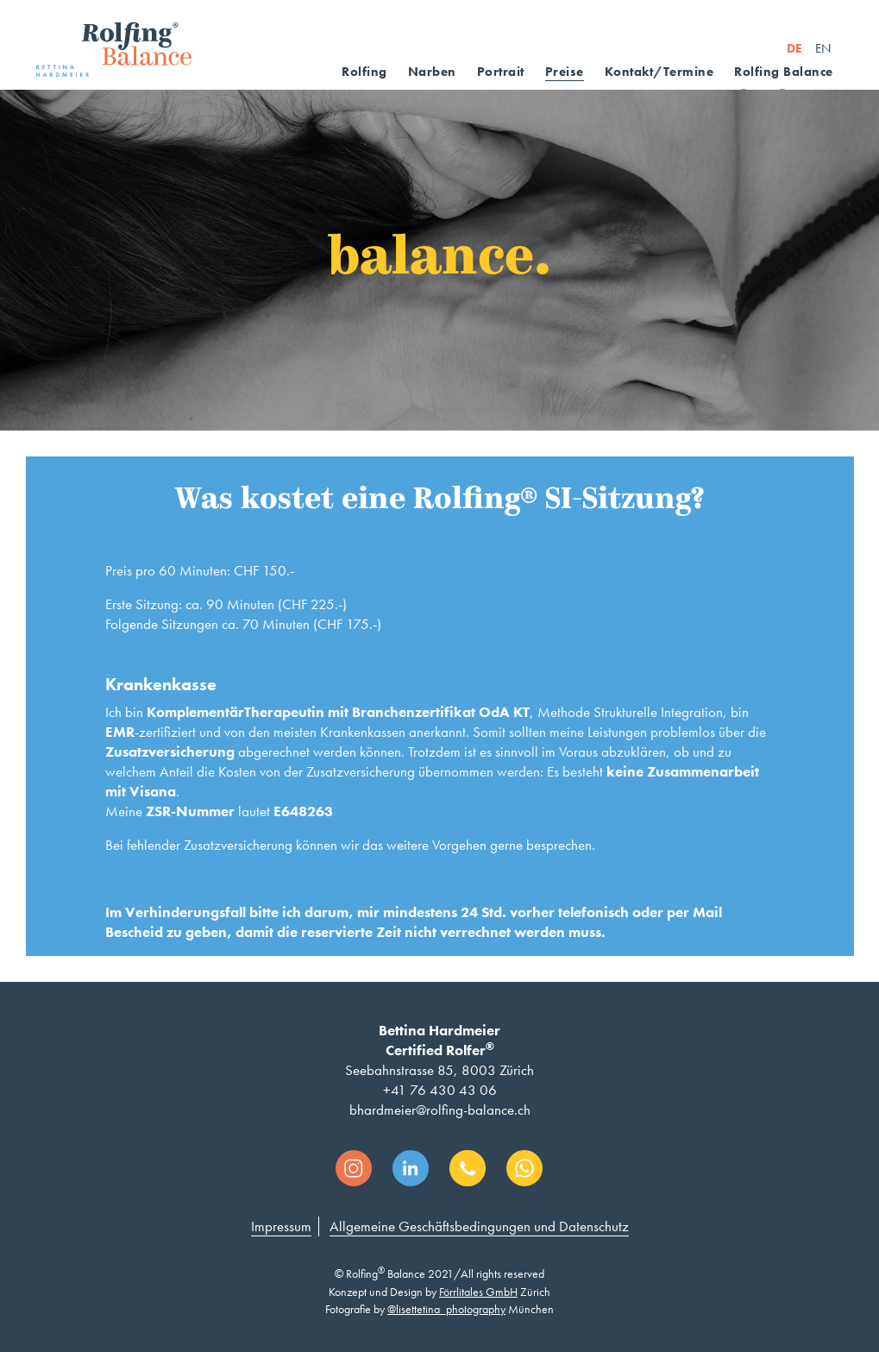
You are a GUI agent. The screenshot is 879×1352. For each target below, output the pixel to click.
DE (794, 48)
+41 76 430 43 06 (440, 1089)
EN (823, 48)
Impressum (281, 1226)
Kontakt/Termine (659, 71)
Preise (564, 71)
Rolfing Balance (783, 71)
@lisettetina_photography (446, 1309)
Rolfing (364, 71)
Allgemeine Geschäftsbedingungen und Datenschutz (479, 1226)
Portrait (500, 71)
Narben (432, 71)
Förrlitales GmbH (478, 1291)
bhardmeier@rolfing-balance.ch (440, 1109)
